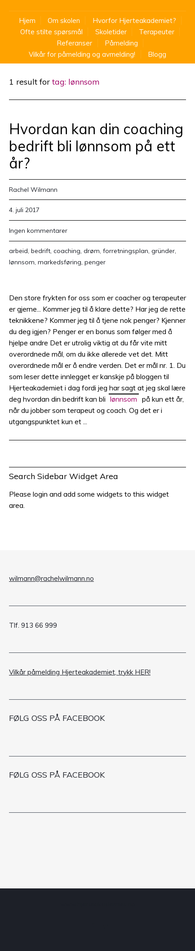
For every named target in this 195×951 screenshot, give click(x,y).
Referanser (74, 43)
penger (95, 262)
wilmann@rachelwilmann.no (51, 578)
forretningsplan (125, 251)
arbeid (18, 251)
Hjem (27, 20)
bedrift (40, 251)
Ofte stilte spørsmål (51, 31)
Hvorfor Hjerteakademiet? (134, 20)
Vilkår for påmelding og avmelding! (82, 54)
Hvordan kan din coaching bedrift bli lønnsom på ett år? (96, 146)
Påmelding (121, 43)
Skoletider (111, 31)
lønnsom (22, 262)
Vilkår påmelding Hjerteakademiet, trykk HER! (80, 672)
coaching (66, 251)
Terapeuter (156, 31)
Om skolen (64, 20)
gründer (163, 251)
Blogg (157, 54)
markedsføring (59, 262)
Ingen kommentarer (38, 230)
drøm (92, 251)
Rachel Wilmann (33, 190)
